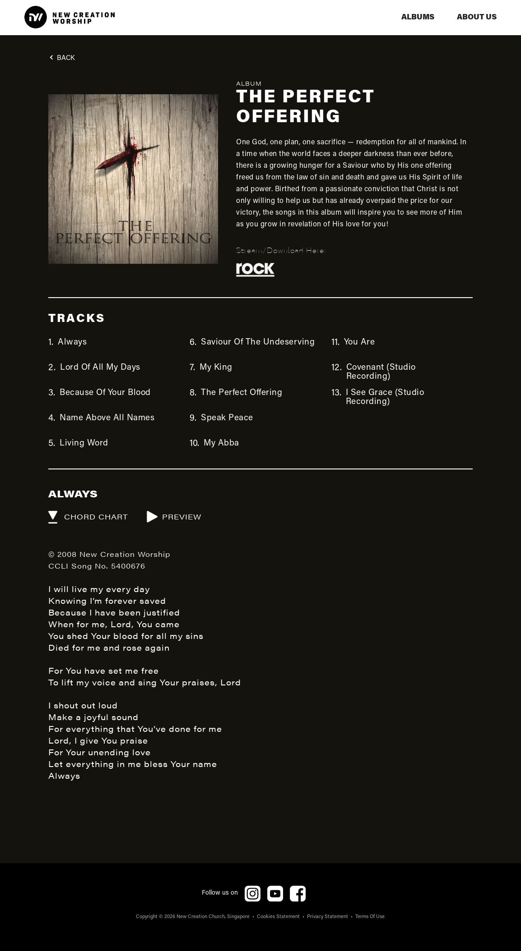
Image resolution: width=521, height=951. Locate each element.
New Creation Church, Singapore (213, 916)
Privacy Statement (327, 916)
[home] (69, 17)
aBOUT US (477, 17)
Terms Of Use (370, 916)
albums (417, 17)
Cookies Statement (278, 916)
